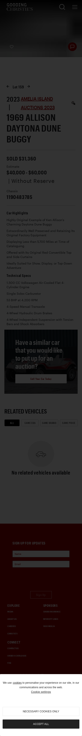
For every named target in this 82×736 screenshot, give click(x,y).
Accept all (41, 724)
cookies (17, 682)
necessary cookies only (41, 711)
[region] (41, 705)
